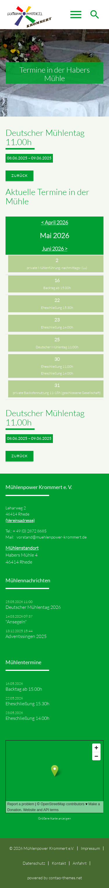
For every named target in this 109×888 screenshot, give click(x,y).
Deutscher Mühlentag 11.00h (57, 347)
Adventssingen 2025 (26, 636)
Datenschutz (34, 863)
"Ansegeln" (16, 621)
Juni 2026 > (54, 248)
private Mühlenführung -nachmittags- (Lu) (57, 267)
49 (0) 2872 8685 (31, 530)
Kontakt (59, 863)
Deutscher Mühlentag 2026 (33, 607)
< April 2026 (54, 222)
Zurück (19, 175)
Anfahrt (80, 863)
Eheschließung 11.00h (57, 366)
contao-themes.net (65, 877)
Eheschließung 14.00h (57, 327)
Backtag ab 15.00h (57, 288)
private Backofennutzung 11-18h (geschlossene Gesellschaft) (57, 393)
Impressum (90, 848)
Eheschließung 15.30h (57, 307)
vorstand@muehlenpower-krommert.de (52, 536)
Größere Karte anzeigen (54, 818)
